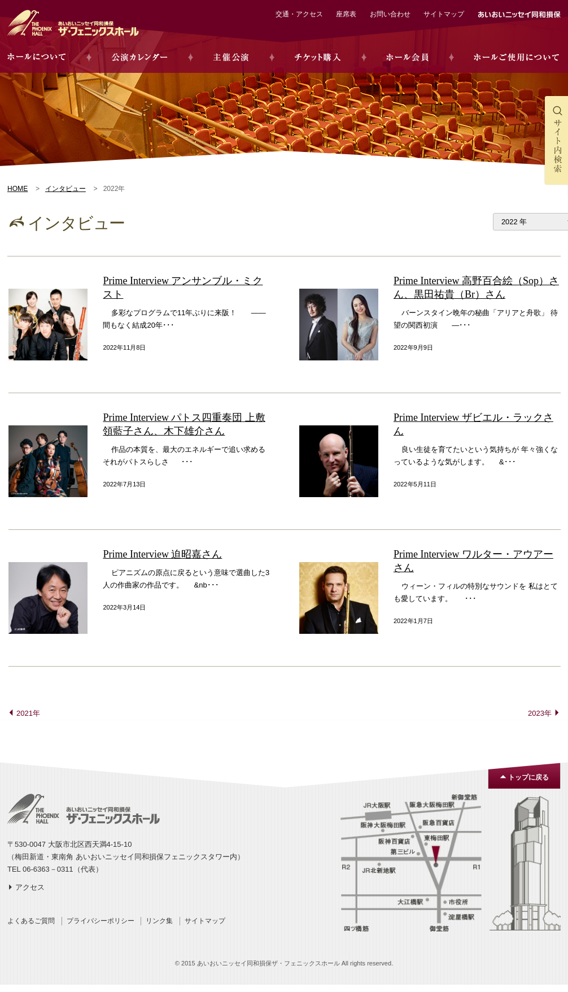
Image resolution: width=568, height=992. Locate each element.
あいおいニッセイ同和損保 (519, 14)
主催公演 (231, 57)
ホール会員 (407, 57)
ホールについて (36, 57)
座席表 (346, 14)
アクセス (30, 887)
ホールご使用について (516, 57)
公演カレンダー (139, 57)
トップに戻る (528, 777)
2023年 (540, 713)
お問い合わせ (390, 14)
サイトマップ (443, 14)
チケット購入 (317, 57)
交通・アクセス (299, 14)
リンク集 (159, 921)
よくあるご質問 (31, 921)
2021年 (28, 713)
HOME (17, 189)
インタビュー (65, 189)
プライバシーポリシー (100, 921)
